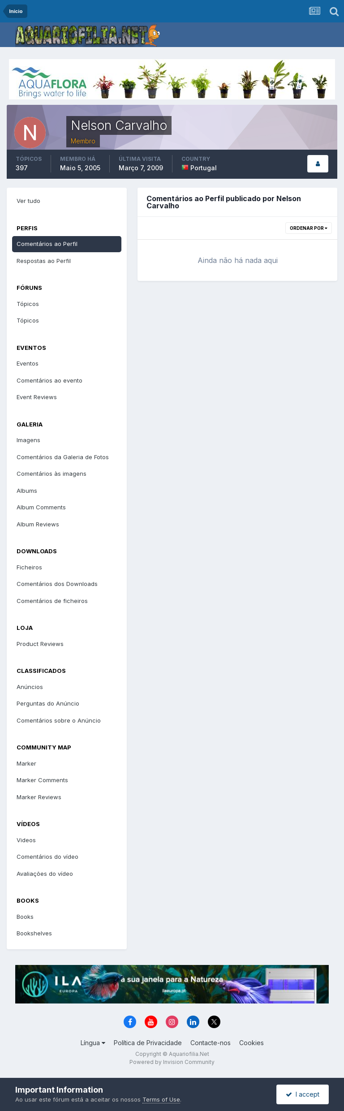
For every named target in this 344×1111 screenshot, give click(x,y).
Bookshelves (34, 933)
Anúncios (30, 686)
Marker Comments (42, 780)
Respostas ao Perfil (44, 260)
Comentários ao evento (49, 380)
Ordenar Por (308, 228)
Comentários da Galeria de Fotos (63, 457)
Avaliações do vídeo (45, 873)
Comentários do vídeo (47, 856)
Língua (93, 1042)
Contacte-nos (210, 1042)
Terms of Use (161, 1099)
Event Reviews (37, 396)
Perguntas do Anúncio (48, 703)
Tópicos (28, 303)
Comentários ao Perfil (47, 243)
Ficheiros (29, 567)
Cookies (251, 1042)
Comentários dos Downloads (57, 583)
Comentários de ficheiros (52, 600)
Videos (26, 840)
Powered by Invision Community (172, 1062)
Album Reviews (38, 524)
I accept (302, 1094)
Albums (27, 490)
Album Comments (41, 507)
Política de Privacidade (148, 1042)
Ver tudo (28, 200)
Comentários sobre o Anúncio (59, 720)
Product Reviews (40, 643)
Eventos (28, 363)
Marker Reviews (39, 797)
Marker (26, 763)
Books (25, 916)
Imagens (28, 440)
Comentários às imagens (51, 473)
